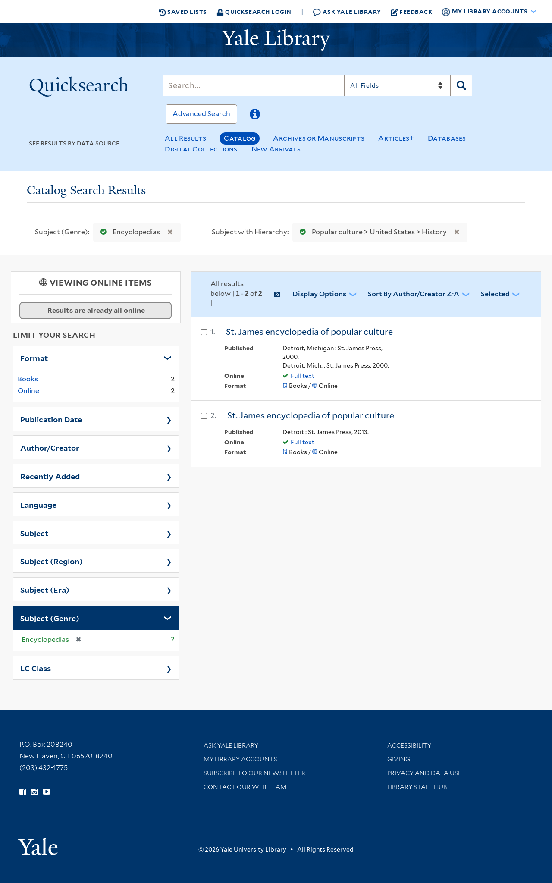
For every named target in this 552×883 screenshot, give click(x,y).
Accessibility (409, 745)
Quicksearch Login (254, 11)
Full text (302, 375)
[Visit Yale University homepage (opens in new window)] (37, 843)
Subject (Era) (44, 589)
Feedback (412, 11)
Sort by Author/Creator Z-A (413, 294)
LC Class (35, 668)
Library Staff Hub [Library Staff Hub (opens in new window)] (417, 786)
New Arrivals (276, 149)
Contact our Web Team (245, 786)
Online (28, 391)
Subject (34, 533)
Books (28, 379)
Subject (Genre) (49, 618)
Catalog (239, 138)
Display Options (319, 294)
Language (38, 504)
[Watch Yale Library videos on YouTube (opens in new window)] (46, 792)
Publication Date (51, 419)
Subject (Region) (51, 561)
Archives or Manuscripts (318, 138)
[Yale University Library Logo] (276, 40)
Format (34, 357)
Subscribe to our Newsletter (254, 773)
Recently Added (50, 476)
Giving (398, 759)
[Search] (254, 85)
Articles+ (396, 138)
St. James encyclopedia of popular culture (309, 332)
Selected (495, 294)
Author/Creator (49, 447)
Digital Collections (201, 149)
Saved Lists (183, 11)
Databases (447, 138)
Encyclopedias (128, 232)
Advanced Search (201, 114)
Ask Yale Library (347, 11)
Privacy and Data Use (424, 773)
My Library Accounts (240, 759)
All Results (185, 138)
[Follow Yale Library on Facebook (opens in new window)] (22, 792)
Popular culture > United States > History (371, 232)
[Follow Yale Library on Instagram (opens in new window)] (34, 792)
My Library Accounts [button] (485, 11)
